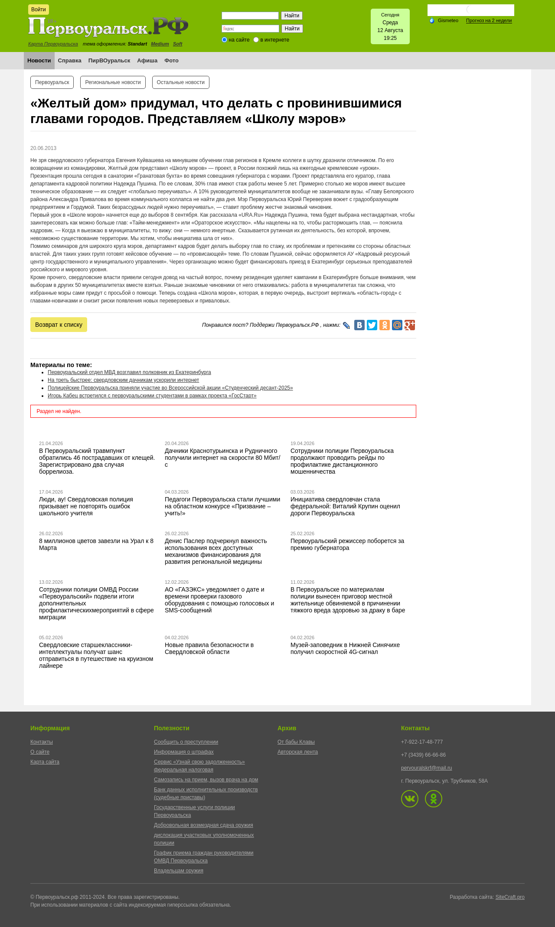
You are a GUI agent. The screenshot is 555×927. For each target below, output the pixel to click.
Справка (70, 60)
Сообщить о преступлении (186, 742)
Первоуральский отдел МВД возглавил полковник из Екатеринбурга (129, 372)
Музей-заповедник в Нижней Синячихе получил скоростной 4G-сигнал (345, 648)
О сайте (39, 752)
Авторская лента (298, 752)
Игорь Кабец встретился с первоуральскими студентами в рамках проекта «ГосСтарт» (152, 396)
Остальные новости (181, 82)
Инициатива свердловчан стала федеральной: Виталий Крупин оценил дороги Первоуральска (345, 506)
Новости (39, 60)
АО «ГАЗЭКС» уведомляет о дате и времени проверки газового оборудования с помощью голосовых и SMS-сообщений (219, 600)
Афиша (147, 60)
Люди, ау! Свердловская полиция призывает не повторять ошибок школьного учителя (86, 506)
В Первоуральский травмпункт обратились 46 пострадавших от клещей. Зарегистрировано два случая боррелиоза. (97, 461)
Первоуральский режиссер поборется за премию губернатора (347, 544)
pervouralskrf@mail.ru (426, 768)
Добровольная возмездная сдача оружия (203, 825)
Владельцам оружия (178, 871)
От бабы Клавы (296, 742)
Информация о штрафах (184, 752)
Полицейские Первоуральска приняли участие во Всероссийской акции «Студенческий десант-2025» (170, 388)
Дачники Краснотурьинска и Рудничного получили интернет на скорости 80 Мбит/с (222, 457)
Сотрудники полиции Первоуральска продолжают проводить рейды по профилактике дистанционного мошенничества (342, 461)
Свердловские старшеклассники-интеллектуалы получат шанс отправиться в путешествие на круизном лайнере (96, 655)
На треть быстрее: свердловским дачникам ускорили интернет (123, 380)
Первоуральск (52, 82)
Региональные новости (112, 82)
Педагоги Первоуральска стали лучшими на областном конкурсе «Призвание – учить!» (222, 506)
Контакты (41, 742)
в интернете (274, 40)
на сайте (239, 40)
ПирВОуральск (109, 60)
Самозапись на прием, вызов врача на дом (206, 780)
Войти (38, 10)
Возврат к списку (58, 324)
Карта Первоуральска (53, 43)
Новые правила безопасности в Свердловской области (209, 648)
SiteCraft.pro (510, 897)
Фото (171, 60)
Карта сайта (44, 762)
